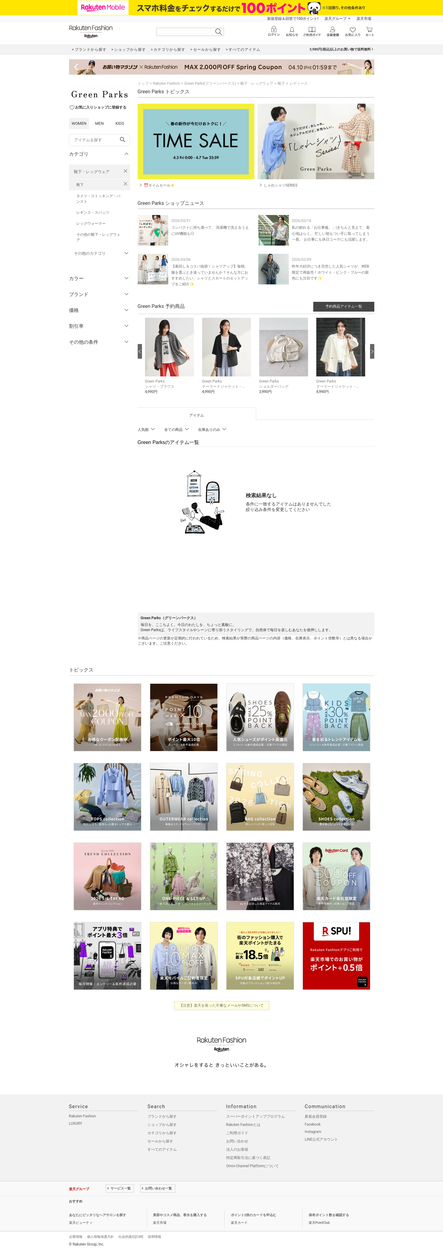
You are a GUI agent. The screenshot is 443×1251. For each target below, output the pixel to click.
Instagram (313, 1132)
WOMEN (79, 123)
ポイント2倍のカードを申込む (253, 1215)
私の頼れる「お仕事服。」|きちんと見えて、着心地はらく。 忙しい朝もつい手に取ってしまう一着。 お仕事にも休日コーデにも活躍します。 (331, 233)
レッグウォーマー (91, 223)
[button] (170, 360)
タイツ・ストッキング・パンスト (98, 199)
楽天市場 (364, 19)
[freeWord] (99, 140)
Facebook (313, 1124)
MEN (99, 123)
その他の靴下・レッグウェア (98, 237)
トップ (143, 83)
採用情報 (154, 1237)
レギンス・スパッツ (92, 212)
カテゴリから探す (162, 1133)
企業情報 (75, 1237)
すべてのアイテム (162, 1149)
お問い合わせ (237, 1141)
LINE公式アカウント (321, 1139)
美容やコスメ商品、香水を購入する (180, 1215)
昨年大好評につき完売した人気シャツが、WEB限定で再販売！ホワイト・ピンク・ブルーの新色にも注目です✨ (330, 272)
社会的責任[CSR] (130, 1237)
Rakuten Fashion (166, 83)
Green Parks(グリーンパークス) (210, 83)
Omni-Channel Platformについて (252, 1166)
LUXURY (75, 1123)
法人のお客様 (237, 1149)
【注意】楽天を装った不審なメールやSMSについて (221, 1005)
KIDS (119, 123)
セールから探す (160, 1141)
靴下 (80, 185)
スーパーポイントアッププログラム (255, 1116)
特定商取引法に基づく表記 (248, 1158)
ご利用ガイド (237, 1133)
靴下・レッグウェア (92, 171)
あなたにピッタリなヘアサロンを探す (97, 1215)
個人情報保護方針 (100, 1237)
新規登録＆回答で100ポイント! (292, 19)
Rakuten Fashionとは (243, 1125)
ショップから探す (162, 1125)
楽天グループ (336, 19)
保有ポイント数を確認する (329, 1215)
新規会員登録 (316, 1116)
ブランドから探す (162, 1116)
